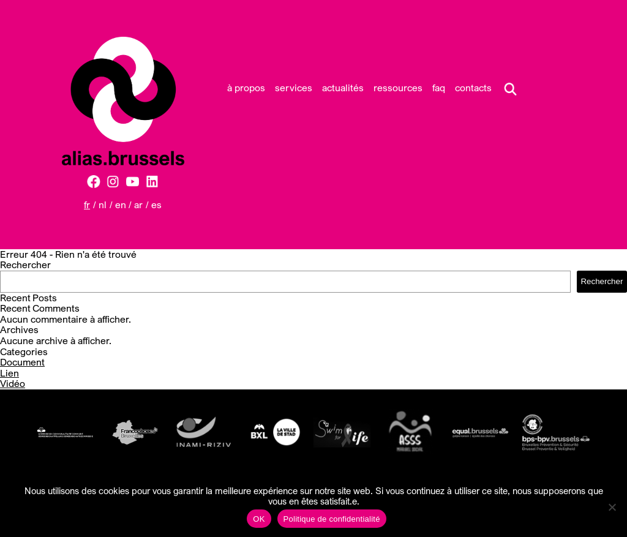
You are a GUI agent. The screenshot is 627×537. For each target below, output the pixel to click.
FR (87, 204)
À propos (246, 87)
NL (103, 204)
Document (22, 362)
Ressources (398, 87)
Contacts (473, 87)
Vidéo (12, 383)
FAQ (438, 87)
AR (138, 204)
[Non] (612, 507)
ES (156, 204)
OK (259, 519)
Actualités (343, 87)
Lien (9, 373)
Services (293, 87)
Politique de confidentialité (331, 519)
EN (120, 204)
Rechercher (25, 264)
